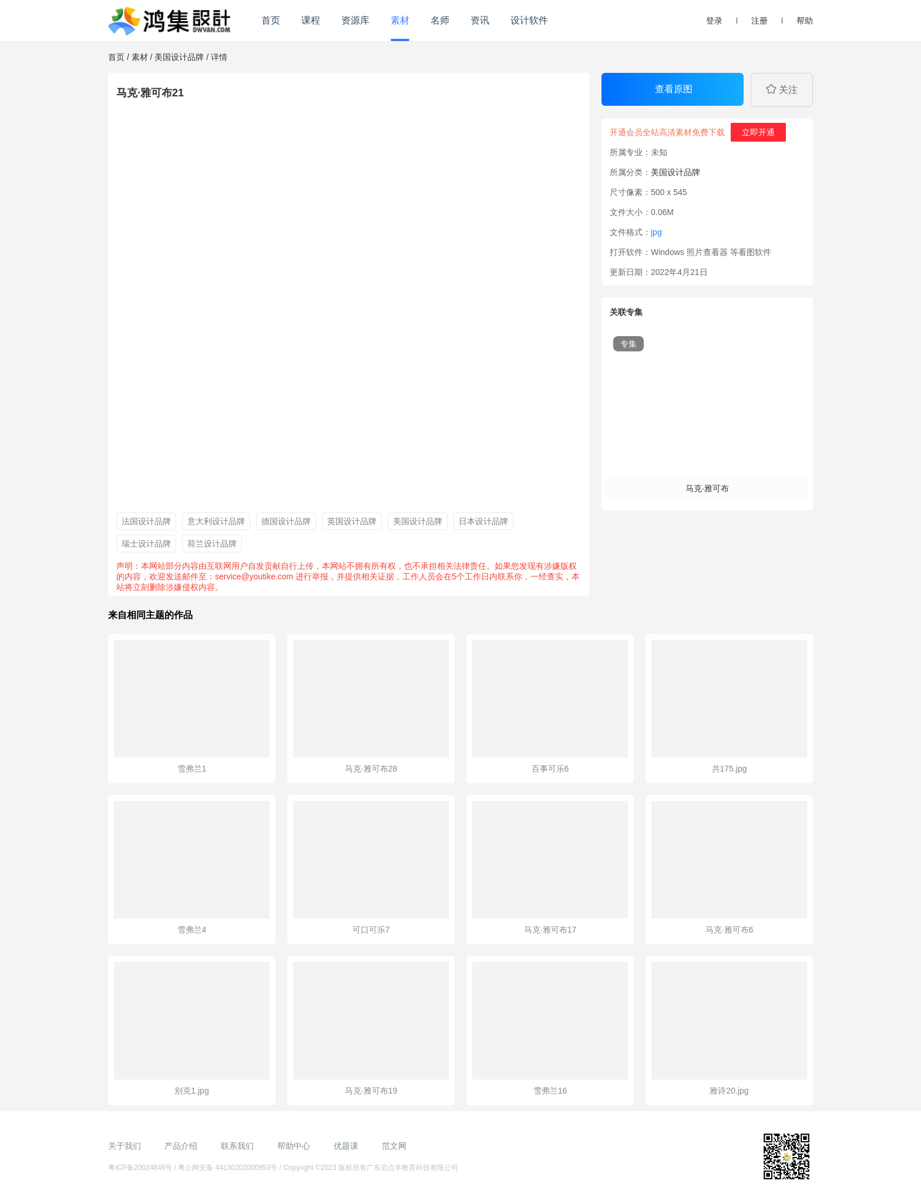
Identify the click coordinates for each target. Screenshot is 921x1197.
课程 (310, 20)
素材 (400, 20)
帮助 (804, 20)
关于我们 (124, 1146)
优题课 (346, 1146)
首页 (270, 20)
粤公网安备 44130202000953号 (227, 1168)
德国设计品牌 (286, 521)
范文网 (394, 1146)
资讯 (479, 20)
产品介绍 (180, 1146)
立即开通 (758, 132)
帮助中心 (293, 1146)
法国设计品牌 (146, 521)
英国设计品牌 (352, 521)
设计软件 (529, 20)
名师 (440, 20)
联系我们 (237, 1146)
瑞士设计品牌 (146, 543)
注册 (759, 20)
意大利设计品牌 (216, 521)
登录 (714, 20)
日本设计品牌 (483, 521)
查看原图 (674, 89)
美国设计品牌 (179, 57)
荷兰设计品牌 (212, 543)
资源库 (355, 20)
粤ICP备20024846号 (140, 1168)
